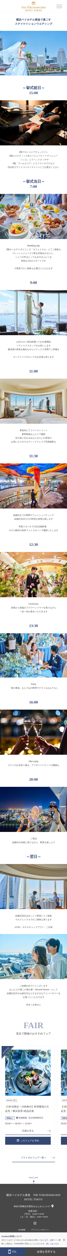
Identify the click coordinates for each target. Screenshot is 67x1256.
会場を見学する (46, 1251)
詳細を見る (28, 1130)
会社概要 (21, 1230)
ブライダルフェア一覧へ (33, 1157)
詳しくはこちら (52, 1244)
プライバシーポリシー (40, 1230)
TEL (12, 1252)
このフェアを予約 (28, 1140)
